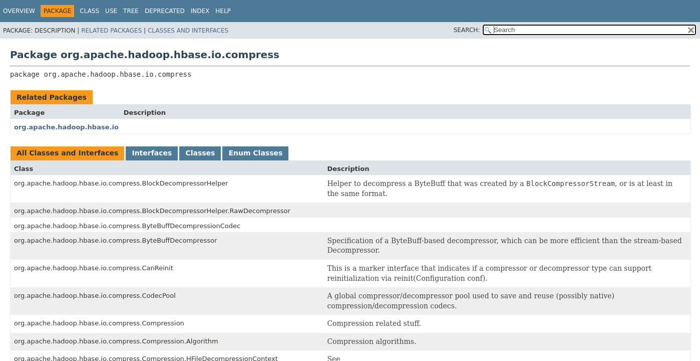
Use (111, 11)
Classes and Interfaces (188, 30)
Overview (19, 11)
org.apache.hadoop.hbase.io (66, 127)
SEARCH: (467, 30)
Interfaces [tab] (152, 153)
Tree (131, 11)
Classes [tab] (200, 153)
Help (223, 11)
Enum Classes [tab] (255, 153)
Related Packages (111, 30)
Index (200, 11)
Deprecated (165, 11)
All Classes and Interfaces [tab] (67, 153)
